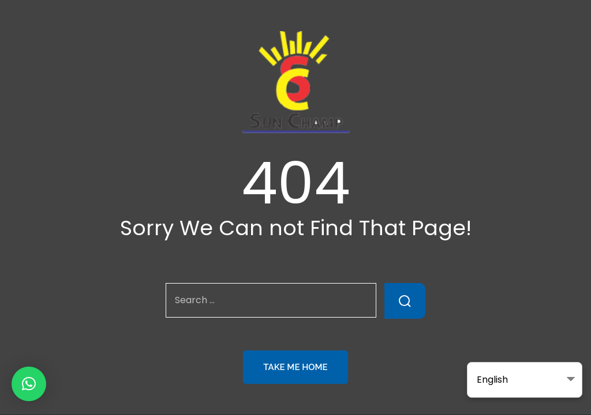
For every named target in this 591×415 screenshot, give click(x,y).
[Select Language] (524, 380)
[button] (29, 384)
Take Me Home (295, 367)
